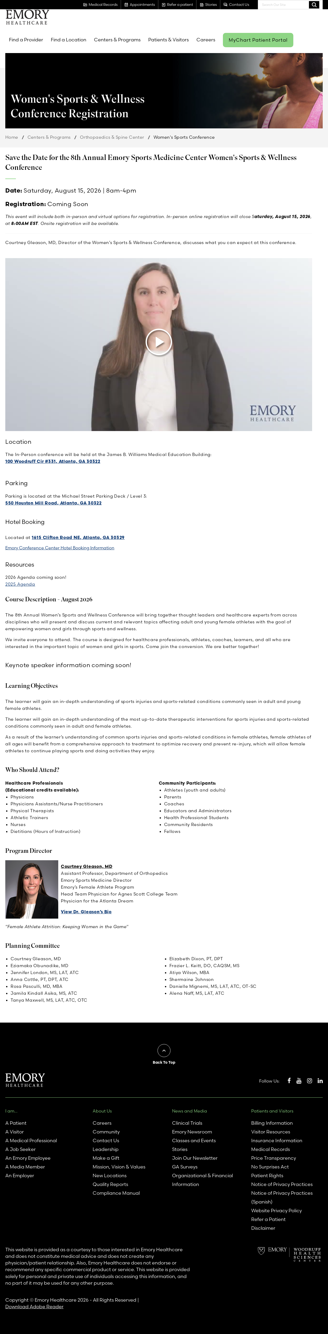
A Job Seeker (20, 1149)
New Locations (110, 1175)
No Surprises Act (270, 1167)
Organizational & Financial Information (202, 1179)
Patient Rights (267, 1175)
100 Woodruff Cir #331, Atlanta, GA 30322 (52, 461)
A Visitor (14, 1132)
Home (11, 137)
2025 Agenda (20, 584)
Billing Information (272, 1123)
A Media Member (25, 1167)
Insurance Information (276, 1140)
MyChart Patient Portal (258, 40)
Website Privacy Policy (276, 1210)
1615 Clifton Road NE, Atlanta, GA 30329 (78, 537)
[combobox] (290, 4)
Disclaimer (263, 1228)
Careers (205, 40)
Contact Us (106, 1140)
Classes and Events (194, 1140)
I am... (11, 1111)
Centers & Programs (117, 40)
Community (106, 1132)
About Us (102, 1111)
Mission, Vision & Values (119, 1167)
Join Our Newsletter (195, 1158)
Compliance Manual (116, 1193)
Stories (179, 1149)
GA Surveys (184, 1167)
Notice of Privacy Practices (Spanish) (282, 1197)
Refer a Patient (268, 1219)
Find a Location (68, 40)
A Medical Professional (31, 1140)
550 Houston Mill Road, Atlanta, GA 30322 (53, 503)
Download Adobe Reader (34, 1306)
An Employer (19, 1175)
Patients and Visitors (272, 1111)
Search (314, 4)
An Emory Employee (28, 1158)
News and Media (189, 1111)
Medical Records (270, 1149)
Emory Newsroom (192, 1132)
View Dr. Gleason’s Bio (86, 911)
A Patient (15, 1123)
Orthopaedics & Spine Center (112, 137)
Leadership (106, 1149)
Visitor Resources (270, 1132)
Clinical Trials (187, 1123)
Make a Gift (106, 1158)
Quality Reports (110, 1184)
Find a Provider (26, 40)
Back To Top (164, 1062)
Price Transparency (273, 1158)
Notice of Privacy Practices (282, 1184)
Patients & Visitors (168, 40)
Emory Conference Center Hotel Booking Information (59, 547)
